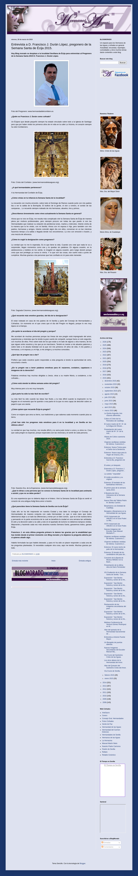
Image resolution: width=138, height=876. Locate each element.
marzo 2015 (109, 411)
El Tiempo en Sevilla (112, 765)
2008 (105, 702)
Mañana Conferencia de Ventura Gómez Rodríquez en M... (115, 624)
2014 (105, 683)
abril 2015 (109, 407)
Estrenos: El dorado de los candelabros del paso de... (115, 553)
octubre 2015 (110, 387)
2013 (105, 686)
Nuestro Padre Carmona (111, 746)
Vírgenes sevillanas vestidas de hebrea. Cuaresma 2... (114, 443)
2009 (105, 699)
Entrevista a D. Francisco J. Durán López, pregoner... (114, 470)
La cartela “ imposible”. (112, 474)
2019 (105, 365)
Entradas (106, 843)
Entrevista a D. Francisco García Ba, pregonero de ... (114, 460)
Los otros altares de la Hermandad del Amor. (113, 661)
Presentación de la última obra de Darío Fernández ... (114, 567)
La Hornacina (107, 741)
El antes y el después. (112, 465)
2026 (105, 342)
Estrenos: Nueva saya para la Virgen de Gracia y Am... (115, 454)
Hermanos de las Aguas (111, 738)
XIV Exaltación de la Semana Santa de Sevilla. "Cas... (115, 573)
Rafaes (104, 752)
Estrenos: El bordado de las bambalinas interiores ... (114, 484)
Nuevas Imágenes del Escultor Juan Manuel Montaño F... (113, 531)
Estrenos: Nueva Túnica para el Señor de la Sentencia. (115, 448)
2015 (105, 378)
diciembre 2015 (111, 381)
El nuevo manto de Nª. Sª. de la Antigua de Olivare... (115, 425)
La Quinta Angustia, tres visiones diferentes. (113, 414)
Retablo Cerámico (109, 755)
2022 (105, 355)
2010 (105, 696)
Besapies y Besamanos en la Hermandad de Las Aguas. (115, 512)
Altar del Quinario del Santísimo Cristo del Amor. (115, 667)
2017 (105, 371)
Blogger (82, 863)
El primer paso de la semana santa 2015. (115, 489)
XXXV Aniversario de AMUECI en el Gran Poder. (115, 525)
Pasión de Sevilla (108, 749)
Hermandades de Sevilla (111, 735)
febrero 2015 (110, 675)
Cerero (104, 715)
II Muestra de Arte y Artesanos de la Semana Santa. (114, 495)
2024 (105, 348)
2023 (105, 352)
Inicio (53, 561)
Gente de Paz (107, 724)
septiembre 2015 (111, 391)
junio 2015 (109, 401)
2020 (105, 362)
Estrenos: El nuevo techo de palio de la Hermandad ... (114, 548)
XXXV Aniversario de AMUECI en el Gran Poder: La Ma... (115, 519)
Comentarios (107, 847)
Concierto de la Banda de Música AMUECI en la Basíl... (113, 560)
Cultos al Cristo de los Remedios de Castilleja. (114, 420)
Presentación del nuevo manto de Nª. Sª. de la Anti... (113, 431)
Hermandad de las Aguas (111, 727)
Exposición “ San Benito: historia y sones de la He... (115, 579)
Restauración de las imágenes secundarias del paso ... (115, 606)
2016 (105, 375)
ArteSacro (106, 713)
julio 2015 (108, 397)
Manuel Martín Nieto (109, 743)
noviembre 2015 (111, 384)
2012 (105, 689)
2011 (105, 692)
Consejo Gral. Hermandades (112, 718)
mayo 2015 (109, 404)
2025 (105, 345)
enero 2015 (109, 678)
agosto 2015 (109, 394)
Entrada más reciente (20, 561)
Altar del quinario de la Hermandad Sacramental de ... (114, 632)
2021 (105, 358)
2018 (105, 368)
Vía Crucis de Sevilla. (112, 671)
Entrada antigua (85, 561)
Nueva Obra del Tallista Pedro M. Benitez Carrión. (115, 501)
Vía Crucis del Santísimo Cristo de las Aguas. (113, 656)
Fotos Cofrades (108, 721)
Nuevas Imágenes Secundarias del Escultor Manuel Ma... (114, 650)
